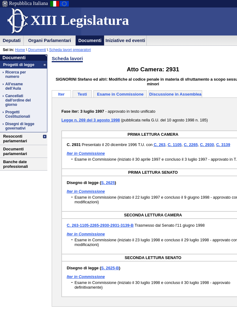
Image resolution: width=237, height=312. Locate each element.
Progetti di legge (18, 64)
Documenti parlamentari (15, 151)
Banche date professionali (15, 164)
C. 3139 (223, 144)
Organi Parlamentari (49, 40)
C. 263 (160, 144)
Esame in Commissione (120, 94)
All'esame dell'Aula (14, 86)
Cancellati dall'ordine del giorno (18, 100)
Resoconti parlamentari (15, 138)
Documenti (89, 40)
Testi (82, 94)
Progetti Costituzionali (17, 114)
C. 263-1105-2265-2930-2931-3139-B (100, 225)
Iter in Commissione (86, 153)
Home (20, 50)
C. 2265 (191, 144)
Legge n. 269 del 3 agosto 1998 (90, 120)
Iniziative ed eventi (125, 40)
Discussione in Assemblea (175, 94)
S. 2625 (108, 182)
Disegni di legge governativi (19, 126)
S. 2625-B (110, 268)
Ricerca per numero (15, 74)
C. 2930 (207, 144)
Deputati (12, 40)
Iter (61, 94)
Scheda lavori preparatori (70, 50)
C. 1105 (175, 144)
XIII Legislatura (80, 20)
